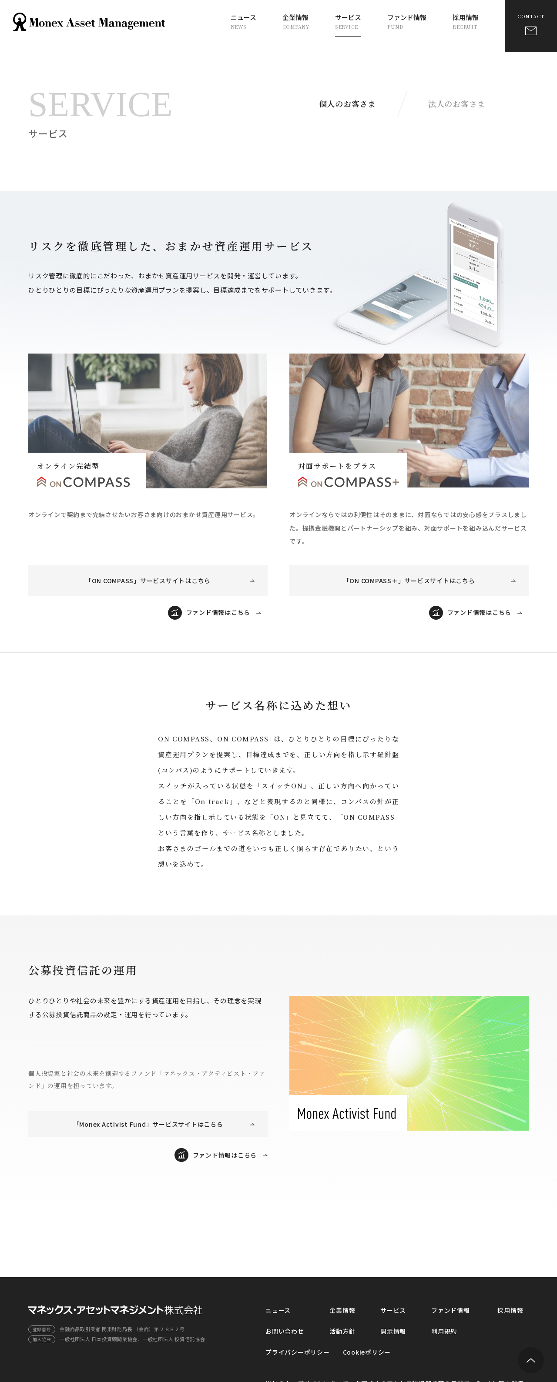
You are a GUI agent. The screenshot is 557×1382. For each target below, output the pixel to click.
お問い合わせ (284, 1331)
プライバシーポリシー (297, 1352)
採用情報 (466, 21)
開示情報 (393, 1331)
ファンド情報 (406, 21)
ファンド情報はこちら (218, 612)
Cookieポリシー (367, 1352)
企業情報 (295, 21)
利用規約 (444, 1331)
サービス (348, 21)
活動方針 (342, 1331)
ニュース (243, 21)
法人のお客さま (456, 103)
